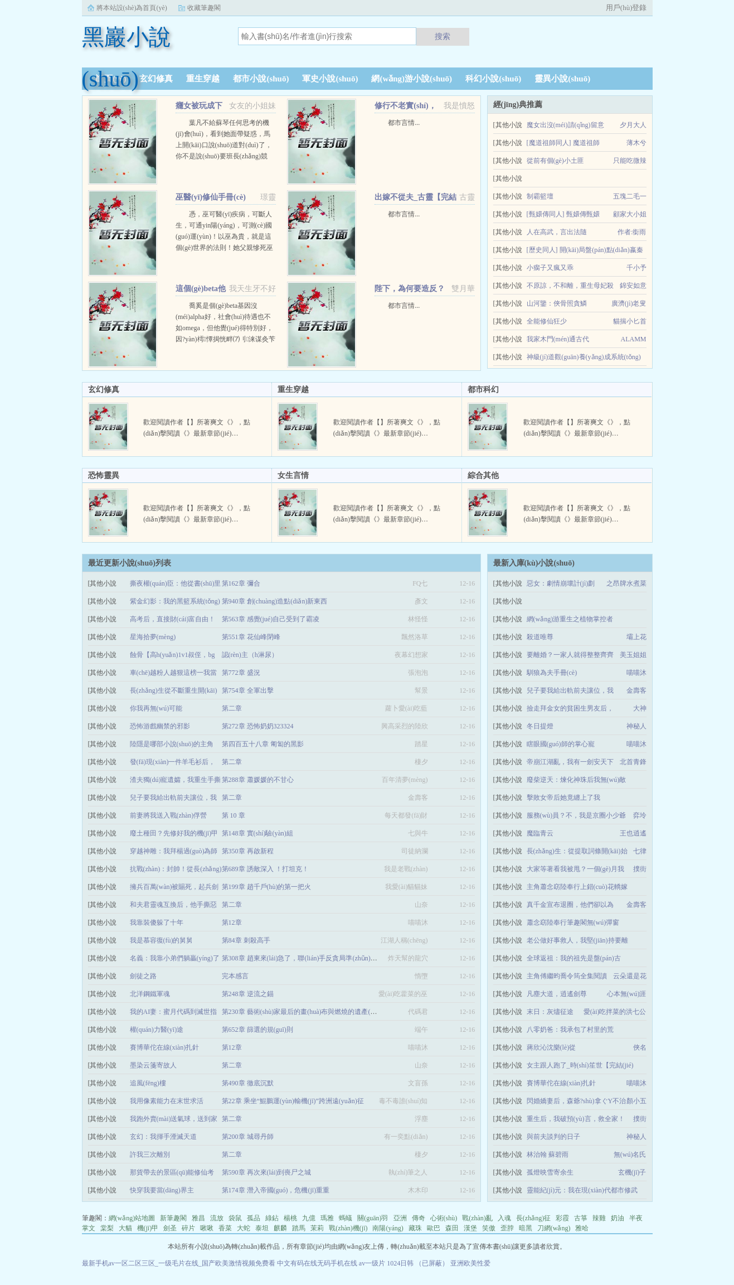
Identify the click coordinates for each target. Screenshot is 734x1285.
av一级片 (372, 1263)
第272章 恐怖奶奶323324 (258, 726)
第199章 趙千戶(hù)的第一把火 (267, 887)
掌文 (88, 1228)
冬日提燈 (540, 726)
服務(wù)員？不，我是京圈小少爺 (576, 815)
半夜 (636, 1218)
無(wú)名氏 (630, 1154)
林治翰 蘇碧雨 (547, 1154)
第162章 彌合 (241, 583)
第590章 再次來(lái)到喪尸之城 (267, 1172)
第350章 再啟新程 (248, 851)
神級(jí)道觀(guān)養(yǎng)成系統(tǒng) (584, 357)
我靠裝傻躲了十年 (156, 922)
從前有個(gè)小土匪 (555, 161)
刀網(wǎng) (554, 1228)
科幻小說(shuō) (493, 78)
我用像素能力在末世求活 (166, 1101)
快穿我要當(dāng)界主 (162, 1190)
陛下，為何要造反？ (410, 288)
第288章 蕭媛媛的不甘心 (258, 780)
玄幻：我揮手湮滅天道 (163, 1137)
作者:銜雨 (632, 232)
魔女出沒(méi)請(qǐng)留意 (565, 125)
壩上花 (636, 637)
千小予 (636, 268)
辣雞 (599, 1218)
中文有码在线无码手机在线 (317, 1263)
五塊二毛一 (629, 196)
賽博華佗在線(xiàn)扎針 (561, 1083)
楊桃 (290, 1218)
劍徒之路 (143, 976)
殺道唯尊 (540, 637)
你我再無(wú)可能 (156, 708)
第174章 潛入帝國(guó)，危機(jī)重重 (276, 1190)
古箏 (580, 1218)
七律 (639, 851)
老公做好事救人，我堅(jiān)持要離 (577, 940)
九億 (308, 1218)
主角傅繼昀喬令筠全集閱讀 (567, 976)
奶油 (617, 1218)
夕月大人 (633, 125)
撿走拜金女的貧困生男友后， (570, 708)
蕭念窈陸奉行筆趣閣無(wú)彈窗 (573, 922)
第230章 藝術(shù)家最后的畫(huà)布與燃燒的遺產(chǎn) (304, 1012)
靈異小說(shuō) (562, 78)
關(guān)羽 (372, 1218)
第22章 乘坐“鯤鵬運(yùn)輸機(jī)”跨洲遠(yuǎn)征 (293, 1101)
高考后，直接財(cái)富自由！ (173, 619)
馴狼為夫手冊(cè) (552, 673)
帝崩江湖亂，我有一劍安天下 (570, 762)
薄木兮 (636, 143)
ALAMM (633, 339)
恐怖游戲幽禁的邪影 (160, 726)
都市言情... (404, 123)
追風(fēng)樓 (148, 1083)
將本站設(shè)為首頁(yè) (131, 8)
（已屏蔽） (432, 1263)
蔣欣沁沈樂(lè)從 (551, 1047)
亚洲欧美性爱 (470, 1263)
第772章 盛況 (241, 673)
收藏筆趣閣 (204, 8)
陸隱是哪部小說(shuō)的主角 (172, 744)
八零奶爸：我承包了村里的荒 (570, 1029)
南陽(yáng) (387, 1228)
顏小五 (636, 1101)
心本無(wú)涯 (626, 994)
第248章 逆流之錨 (248, 994)
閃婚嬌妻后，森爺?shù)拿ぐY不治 (576, 1101)
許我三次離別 (150, 1154)
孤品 (253, 1218)
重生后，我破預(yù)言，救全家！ (576, 1119)
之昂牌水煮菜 (626, 583)
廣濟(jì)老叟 (628, 303)
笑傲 (488, 1228)
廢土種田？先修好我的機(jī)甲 (174, 833)
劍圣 (170, 1228)
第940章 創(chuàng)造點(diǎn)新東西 (275, 601)
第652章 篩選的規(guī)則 (257, 1029)
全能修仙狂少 (547, 321)
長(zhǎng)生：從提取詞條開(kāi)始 (577, 851)
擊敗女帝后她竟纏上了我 (563, 797)
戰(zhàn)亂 (477, 1218)
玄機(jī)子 (632, 1172)
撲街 (639, 869)
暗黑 (525, 1228)
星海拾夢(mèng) (153, 637)
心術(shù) (444, 1218)
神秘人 (636, 726)
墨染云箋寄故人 (153, 1065)
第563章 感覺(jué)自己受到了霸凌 (271, 619)
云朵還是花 (629, 976)
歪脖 (507, 1228)
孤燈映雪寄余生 (550, 1172)
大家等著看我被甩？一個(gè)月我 (575, 869)
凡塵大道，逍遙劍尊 (557, 994)
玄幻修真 (156, 78)
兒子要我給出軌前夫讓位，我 (570, 690)
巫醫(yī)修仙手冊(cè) (211, 197)
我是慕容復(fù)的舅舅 (161, 940)
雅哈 (582, 1228)
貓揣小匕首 (629, 321)
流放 (216, 1218)
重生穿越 (203, 78)
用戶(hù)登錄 (626, 7)
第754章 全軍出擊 (248, 690)
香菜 (225, 1228)
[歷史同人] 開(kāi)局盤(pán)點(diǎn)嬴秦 (585, 250)
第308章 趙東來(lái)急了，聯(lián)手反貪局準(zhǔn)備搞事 (306, 958)
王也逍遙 (633, 833)
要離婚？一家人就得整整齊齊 (570, 655)
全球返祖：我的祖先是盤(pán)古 (574, 958)
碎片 (188, 1228)
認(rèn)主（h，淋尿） (250, 655)
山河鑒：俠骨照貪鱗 (557, 303)
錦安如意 (633, 285)
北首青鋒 (633, 762)
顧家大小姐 (629, 214)
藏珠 (415, 1228)
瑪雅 (327, 1218)
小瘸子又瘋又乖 (550, 268)
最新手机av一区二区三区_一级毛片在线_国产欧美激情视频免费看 (178, 1263)
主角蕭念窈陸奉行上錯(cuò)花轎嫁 (577, 887)
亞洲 (400, 1218)
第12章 (232, 922)
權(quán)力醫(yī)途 (157, 1029)
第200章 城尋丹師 (248, 1137)
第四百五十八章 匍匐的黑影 (263, 744)
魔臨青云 (540, 833)
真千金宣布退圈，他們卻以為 (570, 905)
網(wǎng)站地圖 (132, 1218)
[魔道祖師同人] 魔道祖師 (563, 143)
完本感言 (235, 976)
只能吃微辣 (629, 161)
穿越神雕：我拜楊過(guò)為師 (174, 851)
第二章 (232, 708)
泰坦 (262, 1228)
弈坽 (639, 815)
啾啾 (206, 1228)
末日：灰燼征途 (550, 1012)
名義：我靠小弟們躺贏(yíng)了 (175, 958)
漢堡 (470, 1228)
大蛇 (243, 1228)
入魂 (504, 1218)
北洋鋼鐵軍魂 (150, 994)
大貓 (125, 1228)
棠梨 (107, 1228)
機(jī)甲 (148, 1228)
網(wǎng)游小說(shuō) (411, 78)
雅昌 (198, 1218)
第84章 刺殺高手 (246, 940)
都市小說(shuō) (261, 78)
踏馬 (298, 1228)
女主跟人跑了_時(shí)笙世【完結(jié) (580, 1065)
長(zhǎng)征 (533, 1218)
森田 (452, 1228)
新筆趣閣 (173, 1218)
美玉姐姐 (633, 655)
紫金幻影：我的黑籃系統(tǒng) (175, 601)
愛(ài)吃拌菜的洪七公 (615, 1012)
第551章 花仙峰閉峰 (251, 637)
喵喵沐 (636, 673)
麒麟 (280, 1228)
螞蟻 (345, 1218)
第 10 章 (233, 815)
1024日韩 (400, 1263)
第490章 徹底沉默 (248, 1083)
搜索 (442, 36)
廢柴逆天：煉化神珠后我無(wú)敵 (576, 780)
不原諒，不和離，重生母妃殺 (570, 285)
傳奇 (418, 1218)
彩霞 (562, 1218)
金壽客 (636, 690)
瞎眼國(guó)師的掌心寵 (561, 744)
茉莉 (317, 1228)
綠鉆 (272, 1218)
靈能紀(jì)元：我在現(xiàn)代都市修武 (582, 1190)
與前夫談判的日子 (553, 1137)
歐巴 (433, 1228)
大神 (639, 708)
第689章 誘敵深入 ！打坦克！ (265, 869)
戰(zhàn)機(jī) (348, 1228)
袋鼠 (235, 1218)
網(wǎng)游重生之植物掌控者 (570, 619)
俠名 (639, 1047)
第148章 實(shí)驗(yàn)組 (257, 833)
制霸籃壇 (540, 196)
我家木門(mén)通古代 (558, 339)
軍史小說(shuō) (330, 78)
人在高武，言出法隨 (557, 232)
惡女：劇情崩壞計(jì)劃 (561, 583)
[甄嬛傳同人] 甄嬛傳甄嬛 (563, 214)
